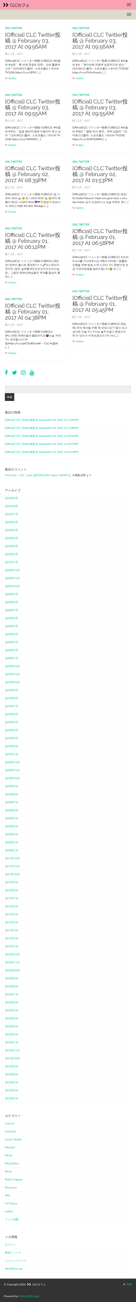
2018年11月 (12, 770)
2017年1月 (11, 946)
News (8, 1171)
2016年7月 (11, 994)
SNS (7, 28)
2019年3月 (11, 738)
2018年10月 (12, 778)
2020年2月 (11, 650)
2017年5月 (11, 914)
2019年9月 (11, 690)
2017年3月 (11, 930)
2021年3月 (11, 546)
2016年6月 (11, 1002)
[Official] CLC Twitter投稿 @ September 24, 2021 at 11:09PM (41, 419)
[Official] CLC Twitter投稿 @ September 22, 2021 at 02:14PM (41, 451)
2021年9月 (11, 498)
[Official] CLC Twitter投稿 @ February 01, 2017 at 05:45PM (100, 304)
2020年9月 (11, 594)
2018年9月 (11, 786)
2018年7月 (11, 802)
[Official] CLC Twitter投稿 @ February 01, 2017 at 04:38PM (32, 312)
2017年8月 (11, 890)
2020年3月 (11, 642)
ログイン (10, 1244)
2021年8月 (11, 506)
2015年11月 (12, 1050)
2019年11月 (12, 674)
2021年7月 (11, 514)
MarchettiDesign (29, 1296)
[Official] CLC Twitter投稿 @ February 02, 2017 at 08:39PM (32, 174)
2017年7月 (11, 898)
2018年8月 (11, 794)
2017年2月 (11, 938)
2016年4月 (11, 1018)
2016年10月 (12, 970)
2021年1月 (11, 562)
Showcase (11, 1187)
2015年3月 (11, 1090)
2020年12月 (12, 570)
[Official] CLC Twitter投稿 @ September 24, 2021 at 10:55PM (41, 443)
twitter (16, 28)
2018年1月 (11, 850)
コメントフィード (16, 1260)
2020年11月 (12, 578)
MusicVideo (12, 1163)
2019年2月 (11, 746)
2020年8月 (11, 602)
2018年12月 (12, 762)
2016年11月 (12, 962)
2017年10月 (12, 874)
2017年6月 (11, 906)
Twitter (12, 78)
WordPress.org (13, 1268)
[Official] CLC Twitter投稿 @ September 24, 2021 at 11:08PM (41, 427)
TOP (127, 1284)
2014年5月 (11, 1098)
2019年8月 (11, 698)
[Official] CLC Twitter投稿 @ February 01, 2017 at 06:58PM (100, 237)
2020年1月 (11, 658)
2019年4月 (11, 730)
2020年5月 (11, 626)
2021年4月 (11, 538)
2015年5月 (11, 1082)
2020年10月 (12, 586)
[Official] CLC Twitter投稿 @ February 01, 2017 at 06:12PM (32, 241)
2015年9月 (11, 1066)
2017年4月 (11, 922)
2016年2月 (11, 1034)
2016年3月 (11, 1026)
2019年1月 (11, 754)
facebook (10, 1131)
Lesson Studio (13, 1139)
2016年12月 (12, 954)
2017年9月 (11, 882)
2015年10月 (12, 1058)
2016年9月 (11, 978)
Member (10, 1147)
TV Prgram (11, 1203)
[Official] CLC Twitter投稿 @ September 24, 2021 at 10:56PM (41, 435)
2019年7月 (11, 706)
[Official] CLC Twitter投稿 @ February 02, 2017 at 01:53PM (100, 174)
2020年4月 (11, 634)
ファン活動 (12, 1219)
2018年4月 (11, 826)
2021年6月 (11, 522)
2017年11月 (12, 866)
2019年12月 (12, 666)
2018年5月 (11, 818)
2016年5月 (11, 1010)
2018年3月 (11, 834)
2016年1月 (11, 1042)
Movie (8, 1155)
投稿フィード (13, 1252)
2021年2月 (11, 554)
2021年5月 (11, 530)
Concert (9, 1123)
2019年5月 (11, 722)
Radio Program (13, 1179)
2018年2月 (11, 842)
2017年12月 (12, 858)
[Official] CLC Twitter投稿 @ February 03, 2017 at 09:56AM (32, 41)
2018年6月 (11, 810)
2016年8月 (11, 986)
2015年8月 (11, 1074)
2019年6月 (11, 714)
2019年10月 (12, 682)
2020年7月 (11, 610)
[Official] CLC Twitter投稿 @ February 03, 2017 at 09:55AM (32, 107)
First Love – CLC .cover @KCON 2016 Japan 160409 (36, 475)
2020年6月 (11, 618)
